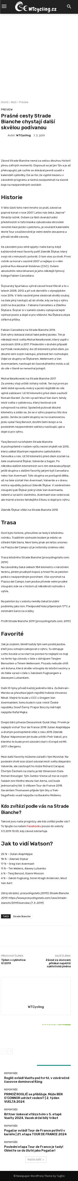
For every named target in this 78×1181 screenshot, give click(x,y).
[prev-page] (3, 1051)
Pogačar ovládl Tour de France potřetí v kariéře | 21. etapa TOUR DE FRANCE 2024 (35, 1132)
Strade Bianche (22, 916)
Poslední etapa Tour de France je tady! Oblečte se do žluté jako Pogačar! (33, 1148)
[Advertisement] (39, 54)
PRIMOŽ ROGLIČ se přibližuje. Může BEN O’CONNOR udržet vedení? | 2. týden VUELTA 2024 (33, 1098)
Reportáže (35, 1020)
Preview (23, 102)
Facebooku (34, 826)
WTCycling (23, 135)
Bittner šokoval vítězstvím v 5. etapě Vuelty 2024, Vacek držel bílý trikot (36, 1036)
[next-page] (10, 1051)
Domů (4, 102)
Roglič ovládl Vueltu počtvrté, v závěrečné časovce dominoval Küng (36, 1080)
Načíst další (36, 1159)
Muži (13, 102)
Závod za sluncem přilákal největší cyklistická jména (58, 963)
